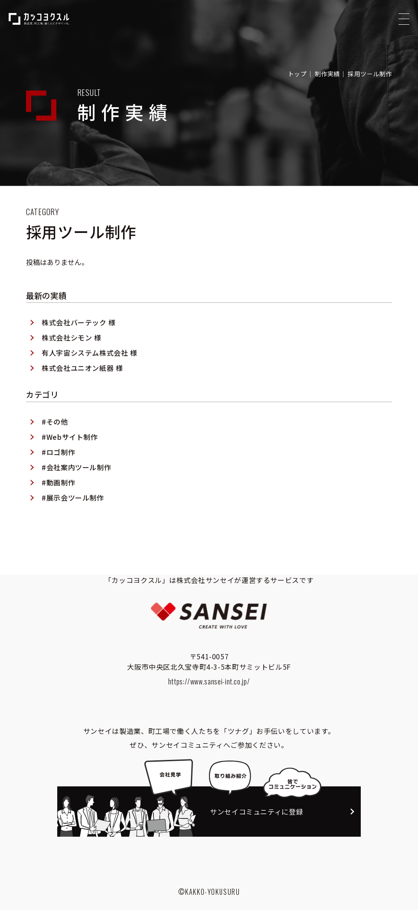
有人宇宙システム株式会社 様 (89, 377)
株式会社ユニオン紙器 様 (82, 392)
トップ (297, 73)
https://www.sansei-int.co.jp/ (209, 681)
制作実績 (327, 73)
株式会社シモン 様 (71, 362)
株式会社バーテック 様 (79, 347)
